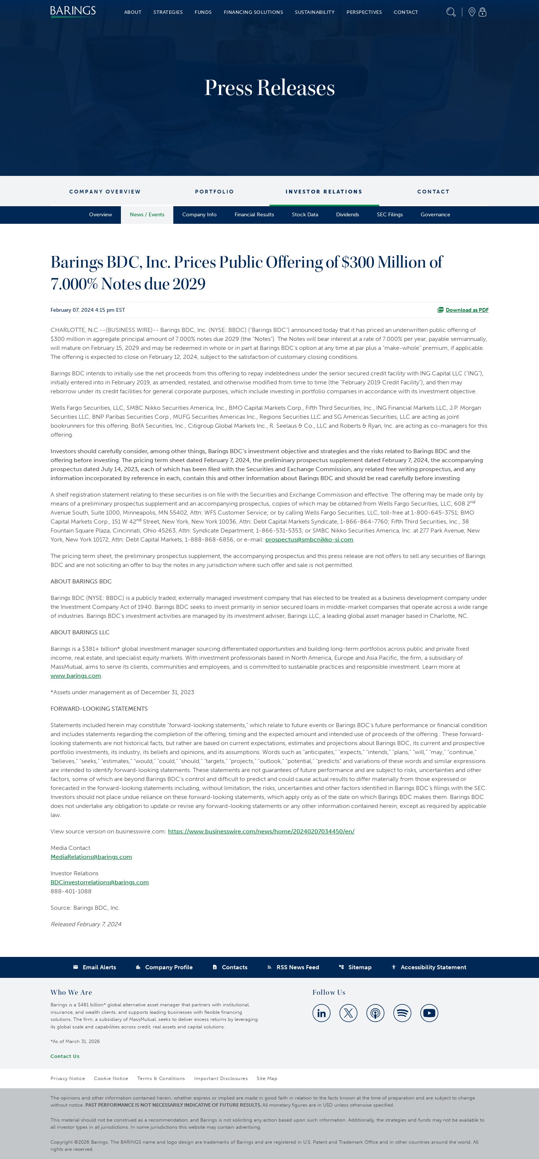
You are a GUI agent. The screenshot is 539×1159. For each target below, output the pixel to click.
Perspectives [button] (364, 12)
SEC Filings (390, 214)
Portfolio (214, 192)
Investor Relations (324, 192)
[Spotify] (402, 1013)
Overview (100, 214)
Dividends (347, 214)
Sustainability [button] (315, 12)
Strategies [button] (168, 12)
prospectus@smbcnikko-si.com (309, 539)
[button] (451, 12)
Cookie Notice (111, 1078)
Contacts (229, 967)
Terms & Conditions (161, 1078)
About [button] (133, 12)
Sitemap (355, 967)
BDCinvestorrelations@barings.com (100, 882)
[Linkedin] (322, 1013)
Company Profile (164, 967)
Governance (435, 214)
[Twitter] (348, 1013)
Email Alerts (94, 967)
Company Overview (105, 192)
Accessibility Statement (428, 967)
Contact (433, 192)
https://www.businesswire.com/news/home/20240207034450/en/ (261, 831)
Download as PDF (462, 309)
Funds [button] (203, 12)
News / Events (147, 214)
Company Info (199, 214)
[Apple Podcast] (375, 1013)
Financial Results (254, 214)
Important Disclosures (221, 1078)
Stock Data (305, 214)
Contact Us (65, 1056)
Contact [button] (406, 12)
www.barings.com (76, 675)
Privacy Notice (68, 1078)
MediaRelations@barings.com (91, 856)
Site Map (267, 1078)
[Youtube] (429, 1013)
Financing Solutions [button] (253, 12)
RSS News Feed (293, 967)
